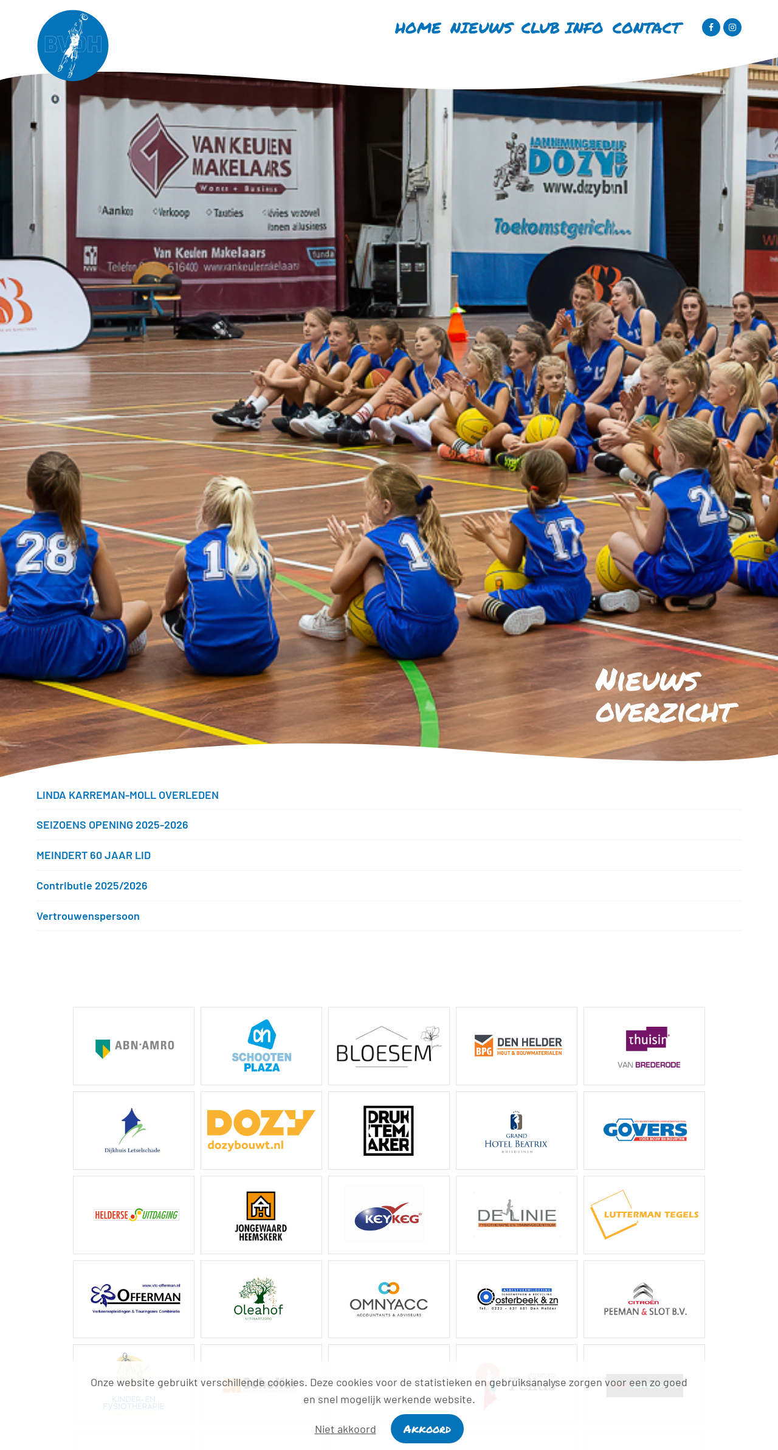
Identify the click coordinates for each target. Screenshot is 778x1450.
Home (418, 27)
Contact (647, 27)
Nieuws (481, 27)
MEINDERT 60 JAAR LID (93, 854)
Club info (563, 27)
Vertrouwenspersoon (88, 915)
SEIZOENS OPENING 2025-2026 (112, 824)
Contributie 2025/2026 (92, 885)
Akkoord (427, 1429)
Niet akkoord (345, 1428)
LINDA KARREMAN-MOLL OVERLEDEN (127, 794)
